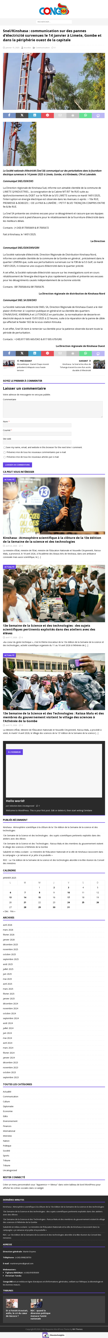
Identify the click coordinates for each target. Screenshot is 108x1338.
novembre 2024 (10, 1008)
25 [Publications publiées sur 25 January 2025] (83, 902)
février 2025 (8, 993)
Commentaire (9, 399)
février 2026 (8, 934)
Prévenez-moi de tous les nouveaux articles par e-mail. (33, 456)
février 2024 (8, 1052)
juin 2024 (7, 1033)
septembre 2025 (11, 959)
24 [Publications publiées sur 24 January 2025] (68, 902)
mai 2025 (7, 979)
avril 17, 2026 (11, 637)
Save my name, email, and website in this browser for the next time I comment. (44, 447)
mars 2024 (8, 1047)
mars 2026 (8, 929)
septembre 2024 (11, 1018)
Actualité (7, 1091)
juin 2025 (7, 974)
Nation (6, 1140)
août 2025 (8, 964)
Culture (6, 1101)
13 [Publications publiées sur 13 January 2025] (10, 897)
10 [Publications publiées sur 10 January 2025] (68, 892)
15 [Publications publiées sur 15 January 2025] (39, 897)
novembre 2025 (10, 949)
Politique (7, 1145)
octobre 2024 (9, 1013)
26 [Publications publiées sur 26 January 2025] (97, 902)
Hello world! (15, 801)
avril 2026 (7, 924)
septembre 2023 (11, 1077)
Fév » (12, 911)
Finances (7, 1126)
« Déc (5, 911)
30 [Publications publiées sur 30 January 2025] (54, 907)
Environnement (10, 1121)
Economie (8, 1111)
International (9, 1131)
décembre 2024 (10, 1003)
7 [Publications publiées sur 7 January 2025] (25, 892)
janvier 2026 (9, 939)
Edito (5, 1116)
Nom (5, 421)
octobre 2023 (9, 1072)
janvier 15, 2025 (12, 47)
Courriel (7, 430)
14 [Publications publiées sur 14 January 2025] (25, 897)
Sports (6, 1155)
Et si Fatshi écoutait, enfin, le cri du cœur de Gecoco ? (17, 1313)
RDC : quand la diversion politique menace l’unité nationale (40, 1314)
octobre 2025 (9, 954)
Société (6, 1150)
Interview (7, 1135)
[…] (39, 557)
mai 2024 (7, 1038)
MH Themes (77, 1329)
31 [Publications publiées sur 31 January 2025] (68, 907)
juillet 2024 (8, 1028)
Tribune (6, 1160)
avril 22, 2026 (11, 545)
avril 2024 (7, 1042)
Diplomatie (8, 1106)
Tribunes (8, 1290)
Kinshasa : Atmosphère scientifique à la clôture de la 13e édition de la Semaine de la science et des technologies (52, 540)
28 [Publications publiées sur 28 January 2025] (25, 907)
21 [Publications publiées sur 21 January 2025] (25, 902)
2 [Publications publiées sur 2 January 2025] (54, 887)
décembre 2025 (10, 944)
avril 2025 (7, 983)
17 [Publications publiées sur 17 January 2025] (68, 897)
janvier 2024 (9, 1057)
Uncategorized (10, 1170)
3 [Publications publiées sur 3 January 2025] (68, 887)
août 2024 (8, 1023)
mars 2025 (8, 988)
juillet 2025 (8, 969)
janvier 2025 (9, 998)
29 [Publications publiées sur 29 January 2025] (39, 907)
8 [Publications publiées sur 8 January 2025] (39, 892)
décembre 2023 (10, 1062)
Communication (43, 47)
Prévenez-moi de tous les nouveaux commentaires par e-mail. (36, 452)
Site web (7, 438)
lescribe (27, 47)
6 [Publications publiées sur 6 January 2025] (10, 892)
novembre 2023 (10, 1067)
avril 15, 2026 (11, 725)
